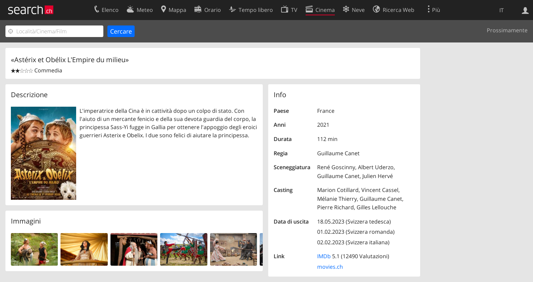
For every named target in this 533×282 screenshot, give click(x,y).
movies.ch (330, 266)
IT (501, 10)
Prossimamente (507, 30)
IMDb (324, 256)
